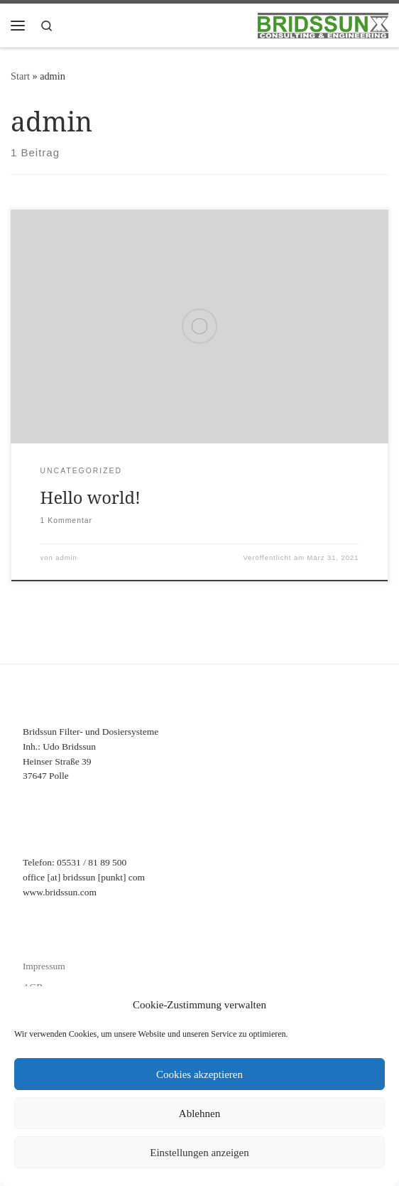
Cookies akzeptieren (199, 1074)
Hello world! (90, 497)
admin (66, 557)
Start (20, 76)
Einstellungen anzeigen (199, 1152)
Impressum (44, 966)
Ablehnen (199, 1113)
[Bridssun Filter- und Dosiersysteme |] (323, 24)
